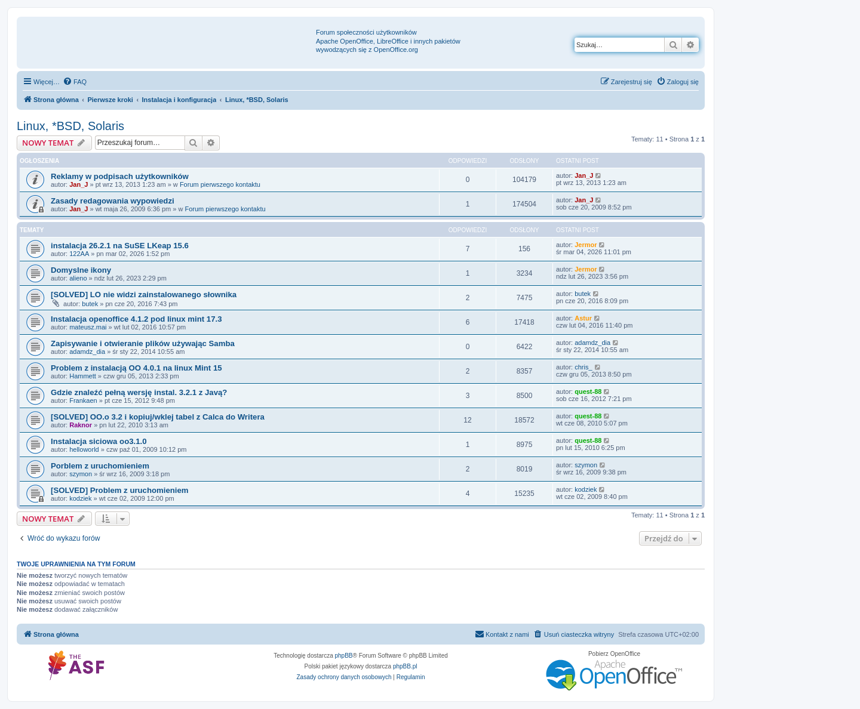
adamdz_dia (87, 351)
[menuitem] (75, 82)
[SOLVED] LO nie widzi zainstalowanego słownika (143, 294)
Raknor (80, 425)
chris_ (583, 367)
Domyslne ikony (81, 270)
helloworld (84, 449)
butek (90, 303)
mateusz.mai (87, 327)
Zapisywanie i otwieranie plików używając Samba (143, 343)
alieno (78, 278)
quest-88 (588, 391)
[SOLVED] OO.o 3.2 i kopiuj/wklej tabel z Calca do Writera (158, 416)
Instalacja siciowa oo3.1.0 (99, 441)
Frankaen (83, 400)
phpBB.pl (405, 666)
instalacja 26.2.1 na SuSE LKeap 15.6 (120, 245)
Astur (583, 318)
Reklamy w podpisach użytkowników (120, 176)
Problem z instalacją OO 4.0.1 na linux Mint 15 (136, 367)
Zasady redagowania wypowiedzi (112, 200)
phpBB (344, 655)
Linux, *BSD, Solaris (70, 125)
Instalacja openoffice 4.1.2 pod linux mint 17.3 (136, 319)
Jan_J (78, 184)
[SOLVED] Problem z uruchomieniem (120, 490)
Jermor (586, 244)
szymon (80, 473)
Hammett (82, 376)
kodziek (80, 498)
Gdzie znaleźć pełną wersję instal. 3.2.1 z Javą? (139, 392)
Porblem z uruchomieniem (100, 465)
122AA (79, 253)
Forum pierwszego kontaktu (220, 184)
